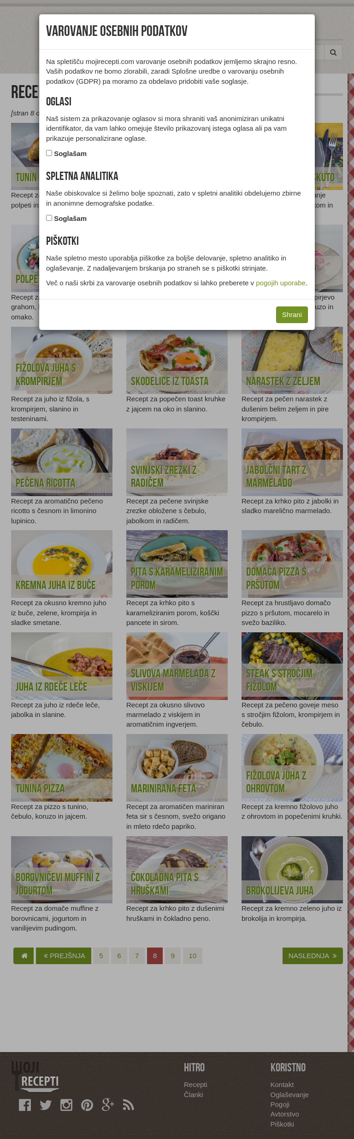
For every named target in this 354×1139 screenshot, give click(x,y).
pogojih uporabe (281, 283)
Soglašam (70, 153)
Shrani (292, 314)
